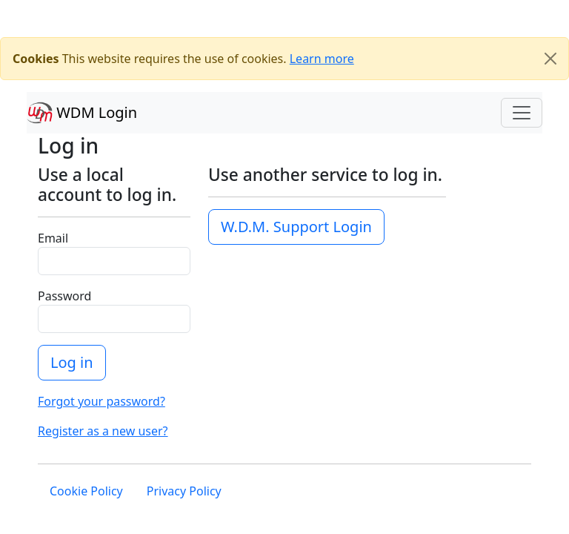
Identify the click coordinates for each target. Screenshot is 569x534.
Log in (71, 362)
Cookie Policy (86, 491)
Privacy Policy (184, 491)
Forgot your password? (101, 401)
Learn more (322, 58)
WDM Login (82, 113)
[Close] (550, 58)
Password (64, 296)
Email (53, 238)
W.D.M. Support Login (296, 227)
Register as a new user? (103, 431)
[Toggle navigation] (521, 113)
